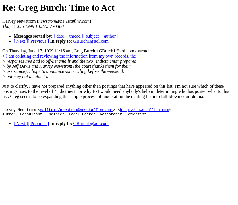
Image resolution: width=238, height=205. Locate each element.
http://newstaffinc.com (144, 111)
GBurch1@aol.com (90, 41)
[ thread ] (75, 36)
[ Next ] (21, 41)
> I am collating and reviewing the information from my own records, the (69, 56)
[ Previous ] (38, 41)
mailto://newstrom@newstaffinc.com (76, 111)
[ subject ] (92, 36)
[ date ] (60, 36)
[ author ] (110, 36)
